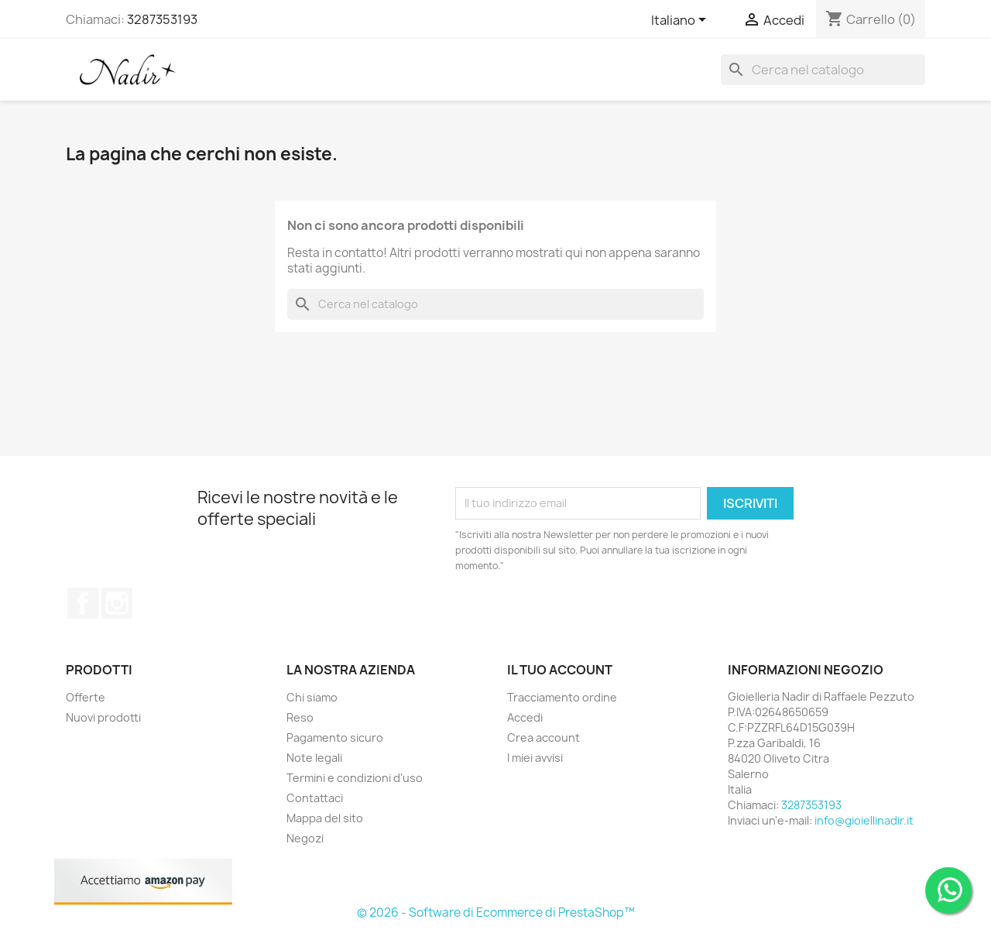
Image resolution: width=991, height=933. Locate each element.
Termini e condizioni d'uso (354, 777)
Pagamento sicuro (334, 737)
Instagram (116, 603)
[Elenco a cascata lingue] (681, 21)
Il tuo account (559, 669)
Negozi (305, 838)
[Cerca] (823, 69)
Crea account (543, 737)
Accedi (525, 717)
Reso (300, 717)
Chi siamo (312, 697)
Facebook (82, 603)
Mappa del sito (324, 818)
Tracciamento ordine (562, 697)
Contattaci (314, 798)
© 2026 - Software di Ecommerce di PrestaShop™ (496, 912)
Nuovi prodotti (103, 717)
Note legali (314, 757)
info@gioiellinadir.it (864, 820)
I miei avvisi (535, 757)
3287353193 (162, 19)
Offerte (85, 697)
